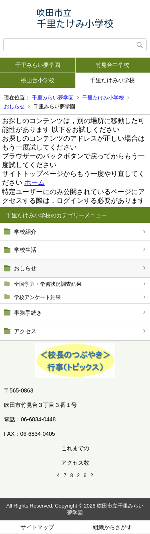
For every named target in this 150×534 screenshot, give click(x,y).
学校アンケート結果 (37, 297)
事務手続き (28, 312)
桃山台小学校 (37, 80)
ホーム (34, 182)
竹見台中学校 (112, 65)
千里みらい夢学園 (37, 65)
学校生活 (25, 250)
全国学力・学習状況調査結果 (48, 284)
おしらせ (14, 106)
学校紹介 (25, 232)
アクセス (25, 331)
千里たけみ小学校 (112, 80)
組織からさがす (112, 527)
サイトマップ (37, 527)
